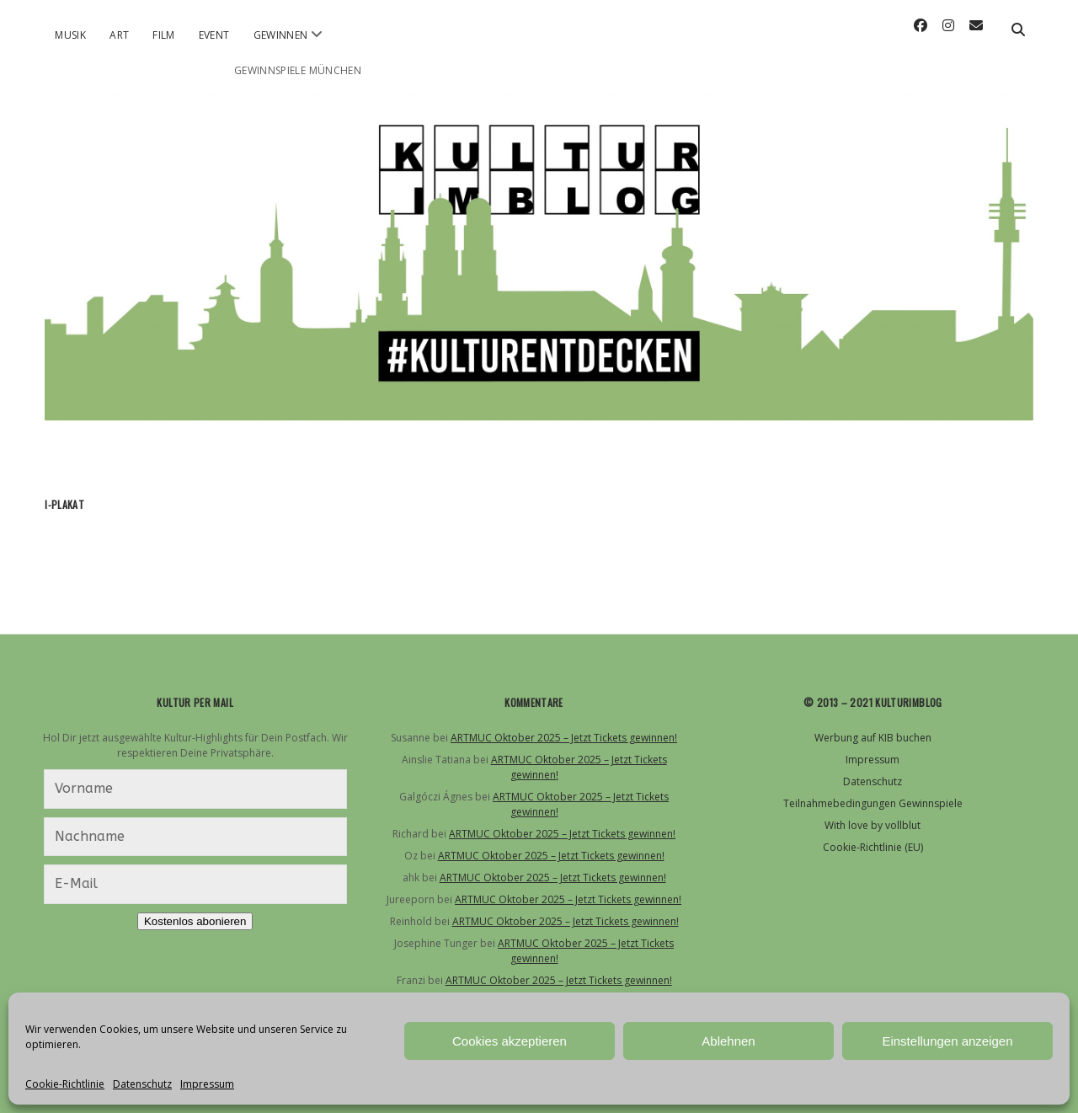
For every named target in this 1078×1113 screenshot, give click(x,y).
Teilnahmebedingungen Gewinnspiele (873, 803)
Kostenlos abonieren (195, 921)
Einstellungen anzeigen (947, 1041)
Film (163, 35)
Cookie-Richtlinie (64, 1084)
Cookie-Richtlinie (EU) (873, 847)
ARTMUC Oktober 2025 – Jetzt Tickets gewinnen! (564, 737)
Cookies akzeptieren (509, 1041)
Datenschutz (142, 1084)
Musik (70, 35)
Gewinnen (280, 35)
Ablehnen (728, 1041)
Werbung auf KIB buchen (872, 737)
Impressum (207, 1084)
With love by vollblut (873, 825)
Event (214, 35)
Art (119, 35)
